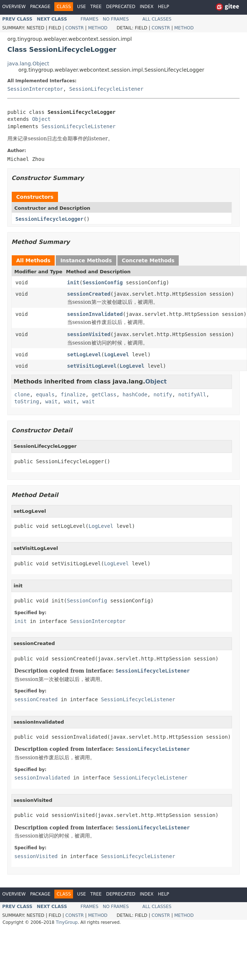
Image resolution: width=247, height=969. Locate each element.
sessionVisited (88, 334)
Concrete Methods (148, 260)
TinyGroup (67, 922)
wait (51, 401)
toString (26, 401)
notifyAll (192, 394)
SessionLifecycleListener (106, 89)
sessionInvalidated (95, 314)
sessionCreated (88, 294)
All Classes (156, 19)
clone (22, 394)
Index (147, 6)
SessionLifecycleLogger (49, 219)
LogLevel (116, 354)
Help (163, 6)
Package (40, 6)
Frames (90, 19)
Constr (74, 27)
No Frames (116, 19)
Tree (96, 6)
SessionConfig (103, 282)
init (73, 282)
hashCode (135, 394)
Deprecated (120, 6)
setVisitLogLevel (92, 366)
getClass (104, 394)
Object (41, 119)
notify (162, 394)
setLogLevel (84, 354)
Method (98, 27)
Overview (14, 6)
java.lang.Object (28, 63)
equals (45, 394)
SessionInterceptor (35, 89)
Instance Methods (86, 260)
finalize (73, 394)
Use (81, 6)
